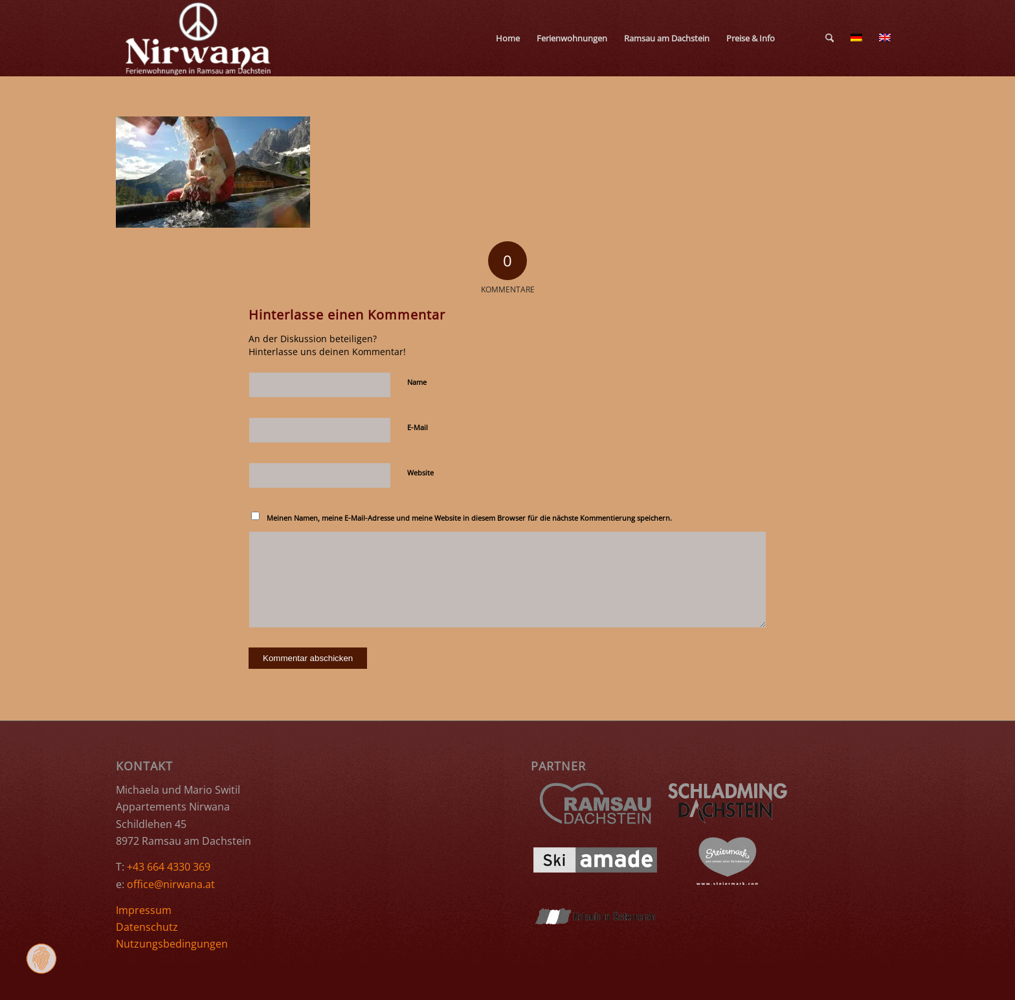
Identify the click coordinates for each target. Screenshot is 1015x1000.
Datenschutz (147, 927)
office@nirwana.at (171, 884)
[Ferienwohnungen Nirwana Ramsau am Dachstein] (199, 38)
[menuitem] (507, 38)
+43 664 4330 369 (168, 867)
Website (420, 472)
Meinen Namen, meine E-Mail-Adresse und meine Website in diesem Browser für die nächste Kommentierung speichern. (469, 518)
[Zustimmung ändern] (41, 958)
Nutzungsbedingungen (172, 944)
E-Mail (417, 427)
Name (417, 382)
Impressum (144, 910)
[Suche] (829, 38)
